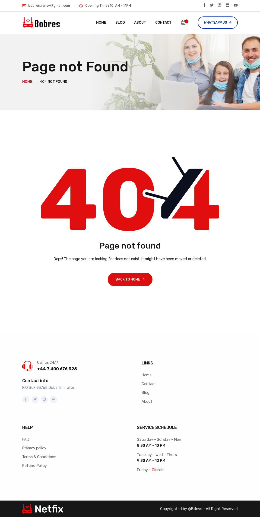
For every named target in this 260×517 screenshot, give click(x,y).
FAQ (25, 439)
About (140, 22)
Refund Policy (34, 465)
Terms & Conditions (39, 457)
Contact (163, 22)
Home (101, 22)
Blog (120, 22)
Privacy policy (34, 448)
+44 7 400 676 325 (57, 368)
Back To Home (128, 279)
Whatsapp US (215, 23)
